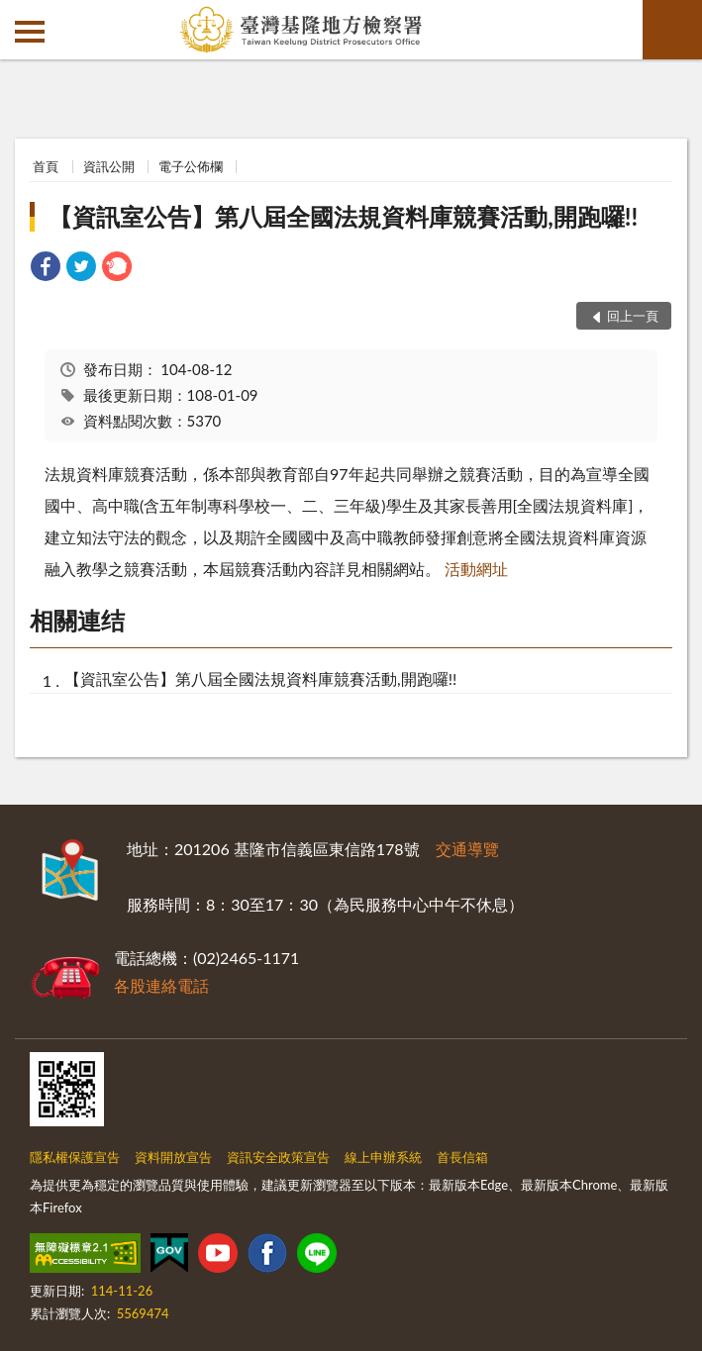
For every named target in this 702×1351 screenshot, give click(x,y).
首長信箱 (462, 1157)
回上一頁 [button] (632, 316)
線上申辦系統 (383, 1157)
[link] (45, 268)
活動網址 (476, 568)
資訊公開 (109, 166)
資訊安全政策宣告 (278, 1157)
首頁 (45, 166)
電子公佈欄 (190, 166)
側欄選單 (30, 32)
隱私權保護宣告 (75, 1157)
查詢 (672, 29)
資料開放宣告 (173, 1157)
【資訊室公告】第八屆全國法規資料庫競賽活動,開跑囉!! (343, 216)
